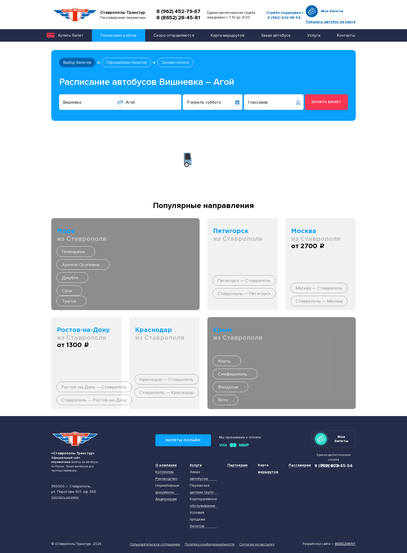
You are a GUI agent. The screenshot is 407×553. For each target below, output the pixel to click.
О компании (166, 465)
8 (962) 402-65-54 (284, 18)
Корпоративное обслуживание (203, 502)
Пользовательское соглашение (155, 544)
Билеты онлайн (183, 440)
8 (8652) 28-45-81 (178, 18)
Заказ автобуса (275, 35)
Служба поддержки (283, 12)
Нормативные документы (167, 488)
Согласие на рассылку (256, 544)
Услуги (313, 35)
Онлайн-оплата (175, 62)
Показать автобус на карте (331, 22)
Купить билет (71, 35)
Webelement (345, 544)
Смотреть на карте (65, 497)
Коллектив (164, 472)
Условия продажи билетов (197, 519)
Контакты (346, 35)
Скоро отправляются (174, 35)
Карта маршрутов (227, 35)
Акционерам (166, 499)
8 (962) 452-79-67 (178, 11)
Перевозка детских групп (202, 488)
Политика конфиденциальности (209, 544)
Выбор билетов (77, 62)
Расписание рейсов (118, 35)
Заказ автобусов (199, 475)
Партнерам (237, 465)
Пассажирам (300, 465)
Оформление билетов (126, 62)
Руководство (166, 478)
